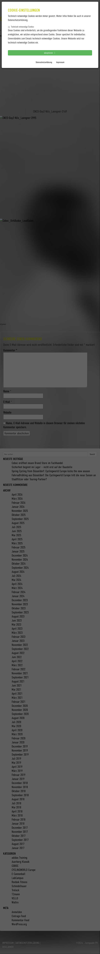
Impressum (60, 62)
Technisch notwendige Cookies (21, 26)
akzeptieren (50, 52)
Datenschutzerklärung (44, 62)
